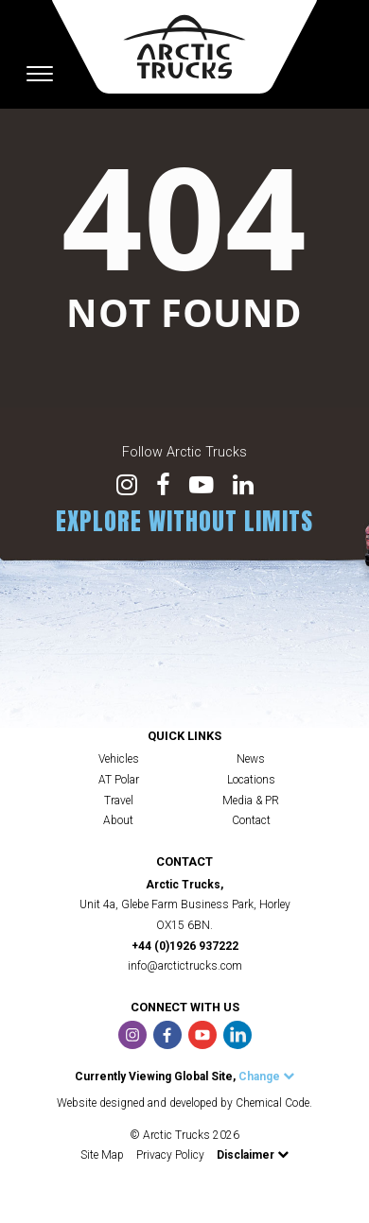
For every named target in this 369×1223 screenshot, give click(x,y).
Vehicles (118, 759)
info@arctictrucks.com (185, 966)
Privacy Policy (170, 1155)
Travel (118, 800)
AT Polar (118, 779)
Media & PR (250, 800)
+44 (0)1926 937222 (185, 946)
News (251, 759)
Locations (251, 779)
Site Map (102, 1155)
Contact (251, 820)
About (118, 820)
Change (266, 1076)
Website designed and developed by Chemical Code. (184, 1103)
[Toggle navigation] (39, 73)
